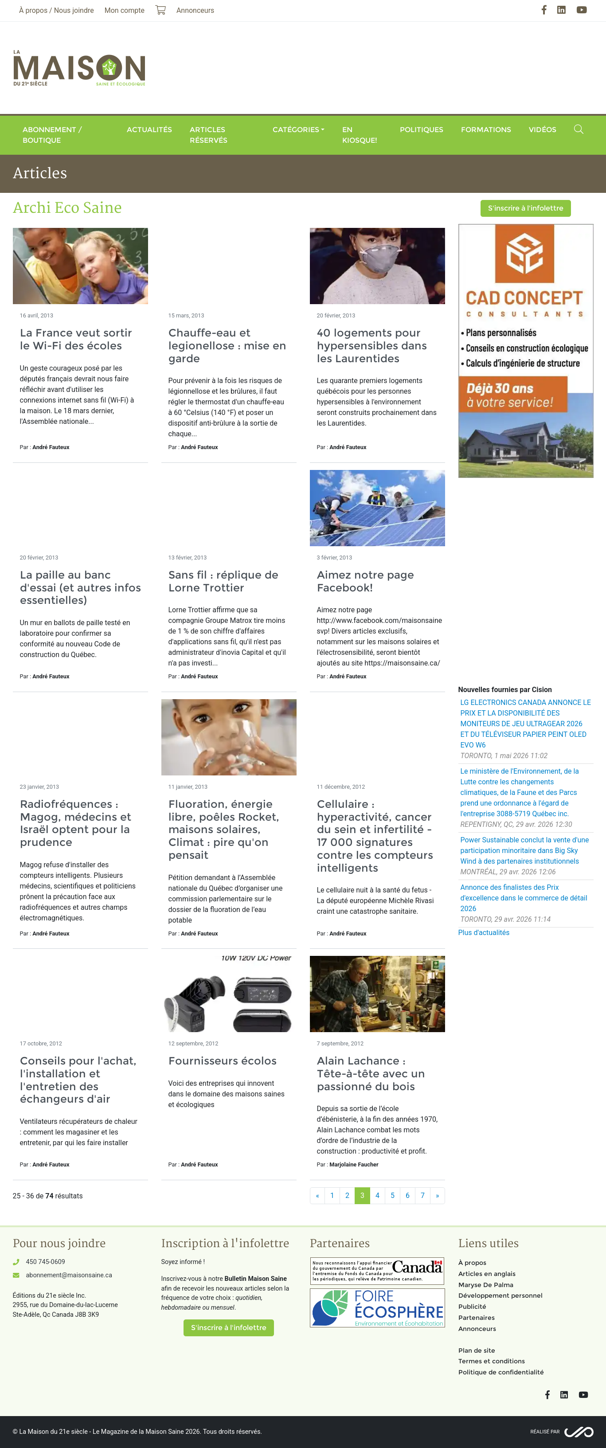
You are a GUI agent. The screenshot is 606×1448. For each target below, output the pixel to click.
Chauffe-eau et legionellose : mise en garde (227, 345)
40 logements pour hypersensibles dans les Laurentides (372, 345)
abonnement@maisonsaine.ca (69, 1275)
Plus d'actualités (484, 932)
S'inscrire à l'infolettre (525, 208)
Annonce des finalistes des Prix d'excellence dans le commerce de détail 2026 (524, 898)
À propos (472, 1263)
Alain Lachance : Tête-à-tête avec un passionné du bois (371, 1073)
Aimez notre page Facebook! (365, 581)
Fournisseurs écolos (222, 1060)
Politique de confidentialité (501, 1372)
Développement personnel (500, 1295)
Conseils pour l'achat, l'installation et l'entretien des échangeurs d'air (78, 1079)
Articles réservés (208, 135)
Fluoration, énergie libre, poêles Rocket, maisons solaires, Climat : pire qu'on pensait (223, 829)
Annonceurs (477, 1329)
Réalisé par (545, 1432)
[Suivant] (437, 1195)
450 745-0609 (45, 1262)
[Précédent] (317, 1195)
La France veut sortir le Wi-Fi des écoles (76, 339)
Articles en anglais (487, 1274)
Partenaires (476, 1318)
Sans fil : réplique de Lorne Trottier (223, 581)
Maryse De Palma (485, 1285)
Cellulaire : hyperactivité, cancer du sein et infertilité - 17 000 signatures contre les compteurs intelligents (375, 836)
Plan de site (476, 1350)
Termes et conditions (491, 1361)
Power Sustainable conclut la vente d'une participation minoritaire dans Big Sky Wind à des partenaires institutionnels (525, 850)
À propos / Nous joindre (56, 10)
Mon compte (125, 10)
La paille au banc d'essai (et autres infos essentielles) (80, 587)
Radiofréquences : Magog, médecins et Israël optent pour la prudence (75, 823)
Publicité (472, 1307)
